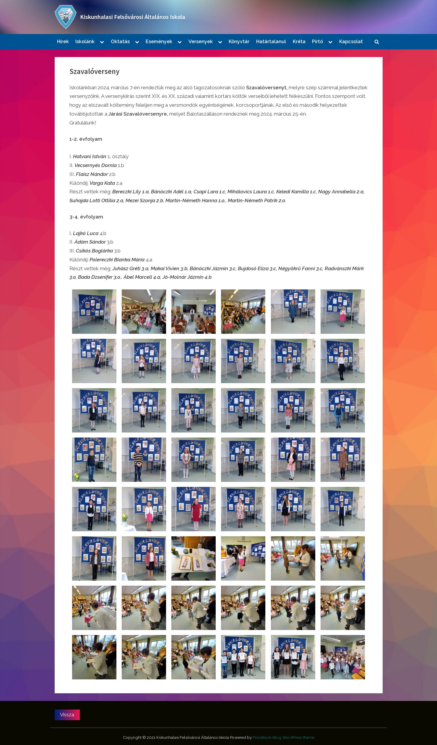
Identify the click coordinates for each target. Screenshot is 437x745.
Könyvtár (239, 41)
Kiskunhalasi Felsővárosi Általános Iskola (132, 17)
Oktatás (120, 41)
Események (159, 41)
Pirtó (317, 41)
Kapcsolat (351, 41)
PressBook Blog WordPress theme (283, 737)
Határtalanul (271, 41)
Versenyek (201, 41)
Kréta (299, 41)
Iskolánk (85, 41)
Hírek (63, 41)
